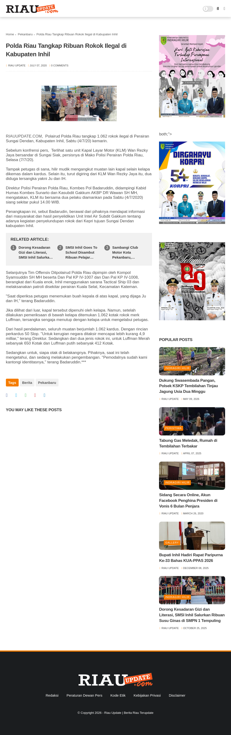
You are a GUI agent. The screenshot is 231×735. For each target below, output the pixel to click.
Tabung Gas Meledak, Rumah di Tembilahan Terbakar (188, 443)
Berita (27, 383)
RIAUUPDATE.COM (24, 136)
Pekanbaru (25, 34)
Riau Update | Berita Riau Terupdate (128, 713)
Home (10, 34)
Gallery (172, 542)
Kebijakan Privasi (147, 695)
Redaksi (52, 695)
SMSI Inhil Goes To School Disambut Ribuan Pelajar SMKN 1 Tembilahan (82, 252)
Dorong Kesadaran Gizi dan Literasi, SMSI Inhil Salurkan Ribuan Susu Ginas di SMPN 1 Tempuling (35, 252)
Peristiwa (173, 428)
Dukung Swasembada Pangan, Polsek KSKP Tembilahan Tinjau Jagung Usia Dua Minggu (188, 386)
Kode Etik (118, 695)
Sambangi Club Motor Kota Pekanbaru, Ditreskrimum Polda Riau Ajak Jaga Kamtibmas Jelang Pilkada (129, 252)
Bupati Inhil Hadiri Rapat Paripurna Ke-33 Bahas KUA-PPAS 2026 (191, 558)
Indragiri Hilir (177, 368)
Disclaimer (177, 695)
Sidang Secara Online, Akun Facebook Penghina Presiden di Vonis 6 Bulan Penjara (188, 500)
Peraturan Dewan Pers (84, 695)
